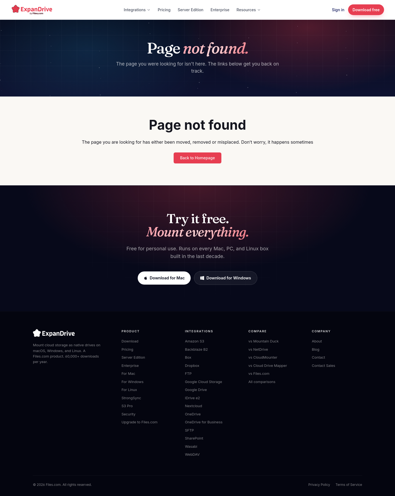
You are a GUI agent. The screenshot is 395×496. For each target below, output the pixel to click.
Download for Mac (164, 278)
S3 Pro (127, 406)
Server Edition (191, 9)
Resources (248, 9)
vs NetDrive (258, 349)
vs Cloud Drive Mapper (267, 365)
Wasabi (191, 446)
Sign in (338, 9)
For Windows (132, 381)
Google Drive (196, 389)
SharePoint (194, 438)
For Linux (129, 389)
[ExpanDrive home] (32, 9)
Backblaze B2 (196, 349)
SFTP (189, 430)
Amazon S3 (194, 341)
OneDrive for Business (203, 422)
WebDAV (192, 454)
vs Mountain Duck (263, 341)
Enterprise (220, 9)
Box (188, 357)
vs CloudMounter (262, 357)
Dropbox (192, 365)
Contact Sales (323, 365)
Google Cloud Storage (203, 381)
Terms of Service (348, 485)
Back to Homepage (197, 157)
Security (129, 414)
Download (130, 341)
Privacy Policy (319, 485)
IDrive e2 (192, 398)
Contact (318, 357)
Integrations (137, 9)
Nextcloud (193, 406)
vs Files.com (258, 373)
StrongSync (131, 398)
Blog (315, 349)
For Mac (128, 373)
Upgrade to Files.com (139, 422)
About (317, 341)
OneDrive (193, 414)
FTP (188, 373)
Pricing (164, 9)
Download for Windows (225, 278)
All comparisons (261, 381)
